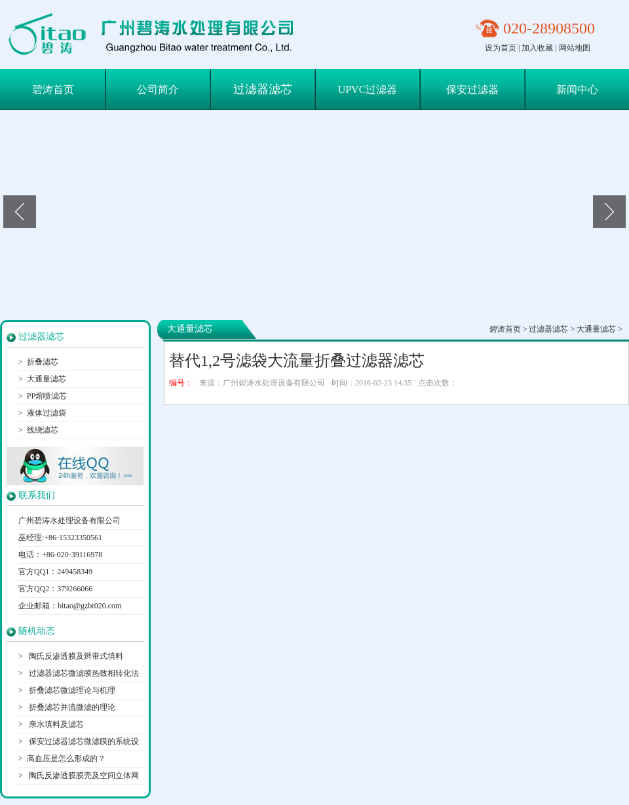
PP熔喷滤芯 (47, 396)
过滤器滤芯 (262, 89)
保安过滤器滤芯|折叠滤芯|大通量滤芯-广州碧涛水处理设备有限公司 (156, 34)
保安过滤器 (472, 89)
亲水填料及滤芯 (55, 724)
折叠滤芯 (42, 361)
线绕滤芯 (42, 430)
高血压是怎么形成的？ (66, 758)
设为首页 (500, 47)
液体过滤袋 (46, 413)
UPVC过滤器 (368, 89)
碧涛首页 (53, 89)
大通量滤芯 (46, 378)
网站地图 (574, 47)
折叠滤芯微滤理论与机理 (71, 690)
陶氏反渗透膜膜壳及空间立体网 (83, 775)
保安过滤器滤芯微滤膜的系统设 (83, 741)
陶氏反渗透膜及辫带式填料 (75, 656)
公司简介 (158, 89)
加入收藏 (537, 47)
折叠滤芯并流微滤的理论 (71, 707)
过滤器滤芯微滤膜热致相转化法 (83, 673)
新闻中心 (577, 89)
